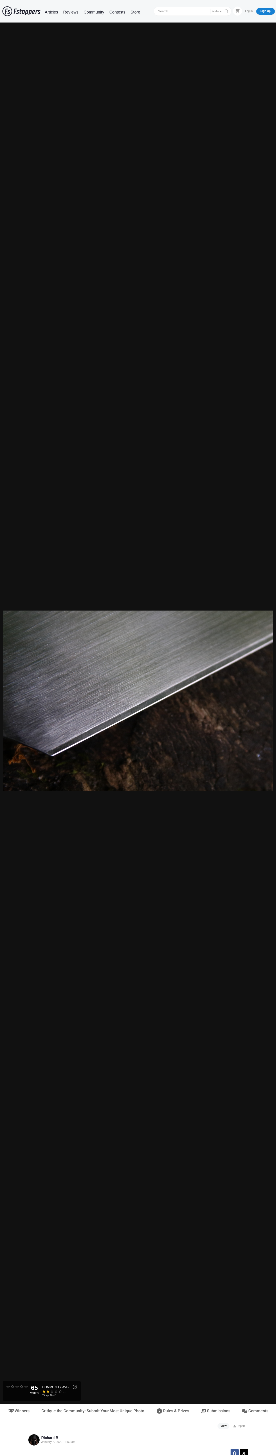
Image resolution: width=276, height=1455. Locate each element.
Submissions (215, 1411)
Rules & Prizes (173, 1411)
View (223, 1426)
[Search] (183, 11)
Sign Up (265, 11)
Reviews (71, 12)
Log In (249, 11)
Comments (255, 1411)
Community (94, 12)
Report (239, 1426)
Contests (117, 12)
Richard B (49, 1438)
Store (135, 12)
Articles (51, 12)
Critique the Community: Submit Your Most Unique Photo (92, 1411)
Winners (19, 1411)
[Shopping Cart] (237, 11)
